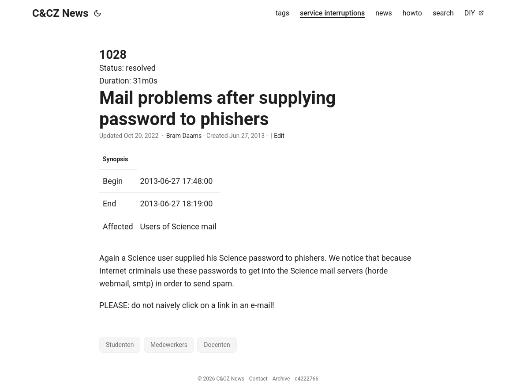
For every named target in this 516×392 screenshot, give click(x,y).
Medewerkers (168, 344)
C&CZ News (60, 13)
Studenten (120, 344)
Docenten (217, 344)
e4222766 (306, 379)
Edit (279, 135)
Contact (258, 379)
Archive (281, 379)
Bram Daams (184, 135)
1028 (113, 55)
